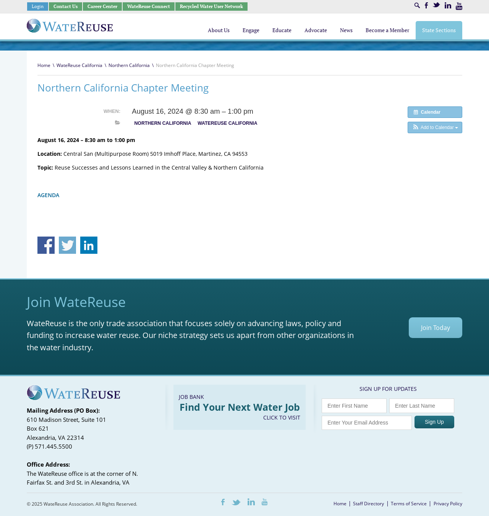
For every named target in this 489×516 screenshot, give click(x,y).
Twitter (436, 4)
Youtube (459, 6)
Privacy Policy (448, 503)
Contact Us (65, 6)
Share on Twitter (67, 245)
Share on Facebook (46, 245)
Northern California (129, 65)
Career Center (102, 6)
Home (43, 65)
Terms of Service (409, 503)
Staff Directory (368, 503)
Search (417, 5)
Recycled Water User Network (211, 6)
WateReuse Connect (148, 6)
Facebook (426, 5)
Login (38, 6)
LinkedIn (448, 5)
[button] (435, 127)
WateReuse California (79, 65)
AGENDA (48, 195)
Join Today (435, 327)
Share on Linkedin (88, 245)
